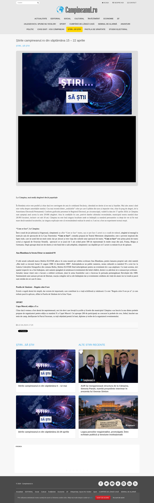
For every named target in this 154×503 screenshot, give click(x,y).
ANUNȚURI (125, 24)
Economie (108, 19)
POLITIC (30, 29)
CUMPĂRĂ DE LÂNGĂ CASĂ (82, 24)
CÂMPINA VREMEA (77, 456)
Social (67, 19)
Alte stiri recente (92, 344)
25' (118, 19)
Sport (63, 24)
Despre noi (118, 3)
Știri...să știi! (74, 29)
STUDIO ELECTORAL (118, 29)
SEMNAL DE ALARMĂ (107, 24)
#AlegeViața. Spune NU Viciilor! (40, 24)
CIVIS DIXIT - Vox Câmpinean (50, 29)
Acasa (105, 3)
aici (91, 498)
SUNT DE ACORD (103, 498)
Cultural (79, 19)
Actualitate (41, 19)
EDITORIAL (55, 19)
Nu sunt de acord (118, 498)
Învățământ (94, 19)
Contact (131, 3)
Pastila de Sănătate (95, 29)
